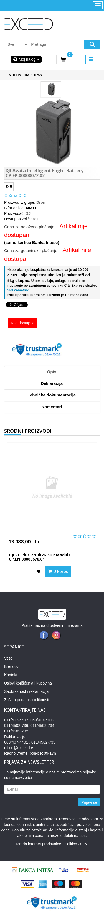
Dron (38, 75)
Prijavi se (89, 802)
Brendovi (11, 666)
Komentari (51, 406)
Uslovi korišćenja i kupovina (28, 683)
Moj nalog (26, 59)
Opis (51, 371)
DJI (29, 213)
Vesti (8, 658)
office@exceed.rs (19, 747)
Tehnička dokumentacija (52, 395)
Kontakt (10, 675)
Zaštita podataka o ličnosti (26, 700)
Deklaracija (52, 383)
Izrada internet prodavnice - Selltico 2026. (52, 844)
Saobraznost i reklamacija (26, 691)
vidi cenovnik (18, 290)
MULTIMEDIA (19, 75)
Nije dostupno (23, 323)
